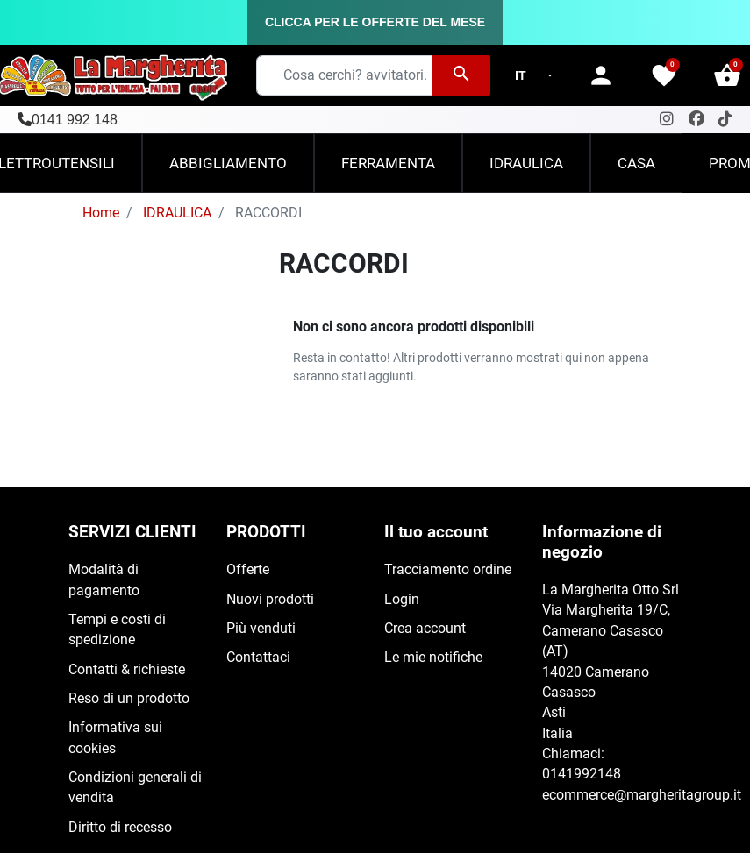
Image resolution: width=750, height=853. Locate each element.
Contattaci (258, 657)
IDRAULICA (177, 213)
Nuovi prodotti (270, 600)
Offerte (247, 570)
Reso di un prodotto (128, 699)
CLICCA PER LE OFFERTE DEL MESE (375, 22)
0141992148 (581, 774)
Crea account (425, 628)
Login (401, 600)
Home (100, 213)
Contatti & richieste (126, 670)
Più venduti (261, 628)
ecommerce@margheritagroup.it (641, 795)
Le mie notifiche (433, 657)
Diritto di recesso (120, 827)
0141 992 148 (75, 119)
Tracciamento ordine (447, 570)
